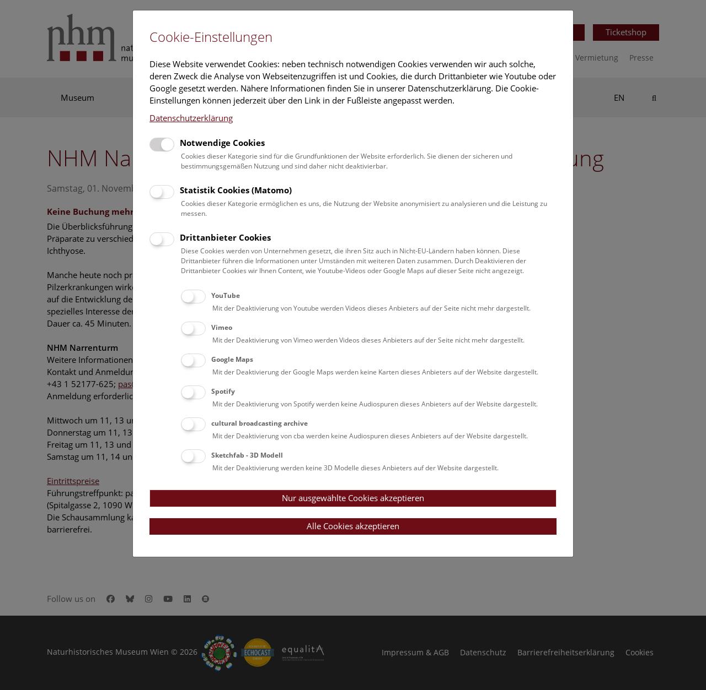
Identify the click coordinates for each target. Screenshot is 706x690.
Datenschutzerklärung (191, 117)
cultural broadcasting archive (259, 423)
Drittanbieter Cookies (225, 237)
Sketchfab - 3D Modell (247, 455)
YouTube (225, 295)
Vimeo (221, 327)
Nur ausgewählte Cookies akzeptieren (353, 497)
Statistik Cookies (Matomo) (236, 189)
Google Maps (232, 359)
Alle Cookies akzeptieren (353, 525)
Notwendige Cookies (222, 142)
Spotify (223, 391)
